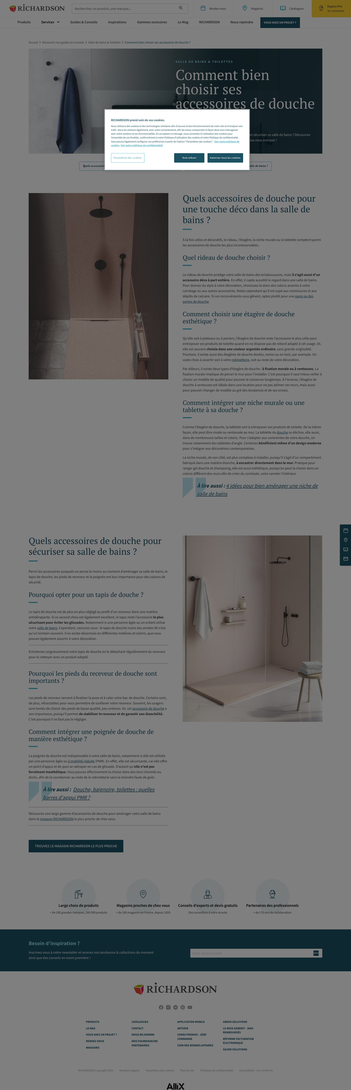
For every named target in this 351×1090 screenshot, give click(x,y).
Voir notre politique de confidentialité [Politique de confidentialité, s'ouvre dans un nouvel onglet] (142, 145)
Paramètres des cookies (127, 157)
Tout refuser (189, 157)
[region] (177, 139)
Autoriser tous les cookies (225, 157)
